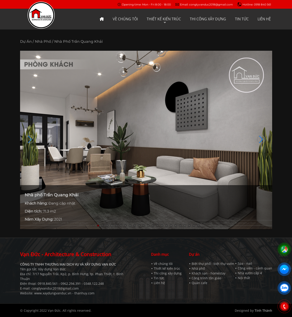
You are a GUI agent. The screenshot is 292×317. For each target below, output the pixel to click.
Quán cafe (199, 283)
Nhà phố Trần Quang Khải (78, 41)
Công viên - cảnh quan (255, 268)
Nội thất (244, 278)
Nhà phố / (44, 41)
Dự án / (27, 41)
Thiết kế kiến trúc (167, 268)
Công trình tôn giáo (206, 278)
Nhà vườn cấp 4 (250, 273)
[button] (261, 139)
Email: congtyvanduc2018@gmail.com (206, 4)
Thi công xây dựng (168, 273)
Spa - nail (245, 263)
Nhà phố (198, 268)
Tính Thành (263, 310)
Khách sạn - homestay (208, 273)
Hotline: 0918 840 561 (256, 4)
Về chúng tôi (163, 263)
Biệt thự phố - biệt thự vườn (213, 263)
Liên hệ (159, 283)
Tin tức (159, 278)
